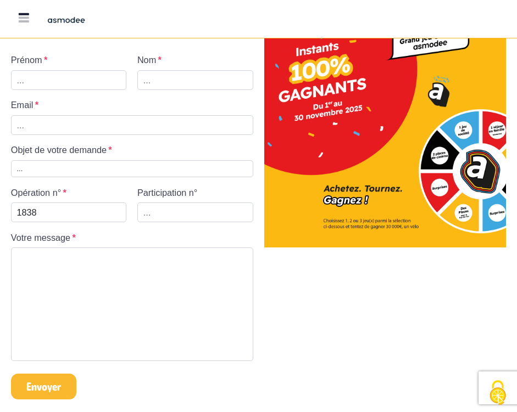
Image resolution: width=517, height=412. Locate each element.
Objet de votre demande (59, 150)
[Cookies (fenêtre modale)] (498, 393)
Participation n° (167, 192)
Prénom (26, 60)
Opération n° (36, 192)
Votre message (40, 237)
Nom (146, 60)
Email (22, 105)
